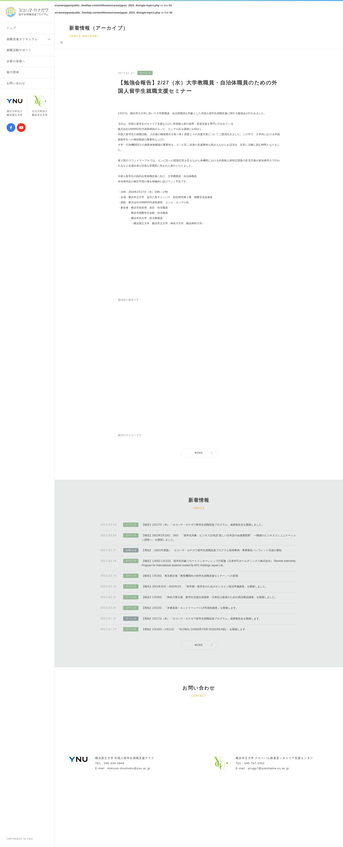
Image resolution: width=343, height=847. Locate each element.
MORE (199, 484)
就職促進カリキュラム (23, 40)
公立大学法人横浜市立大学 (40, 108)
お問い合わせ (17, 86)
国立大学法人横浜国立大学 (15, 108)
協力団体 (13, 74)
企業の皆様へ (17, 63)
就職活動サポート (20, 51)
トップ (12, 28)
